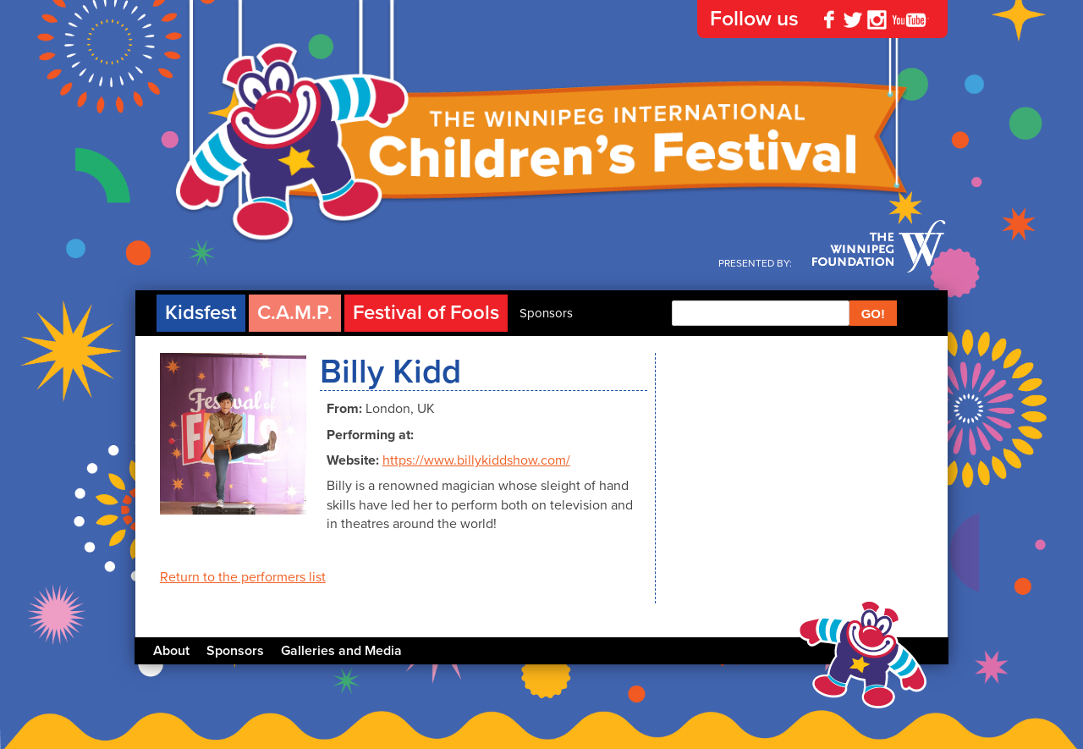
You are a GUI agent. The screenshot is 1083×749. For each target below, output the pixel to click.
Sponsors (546, 313)
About (171, 650)
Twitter (853, 19)
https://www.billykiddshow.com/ (476, 460)
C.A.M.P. (295, 312)
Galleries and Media (341, 650)
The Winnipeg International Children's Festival (541, 152)
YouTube (910, 19)
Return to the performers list (243, 577)
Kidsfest (201, 312)
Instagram (876, 19)
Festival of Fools (426, 312)
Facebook (829, 19)
